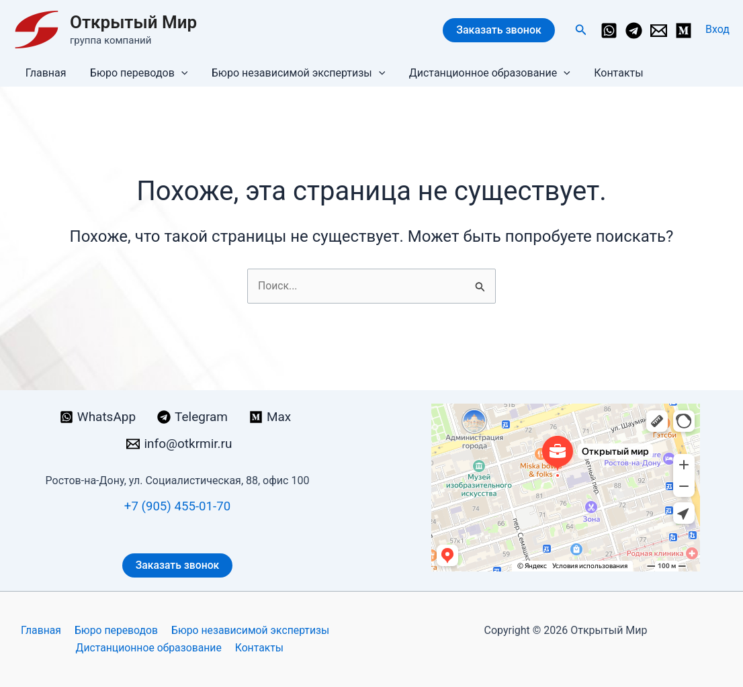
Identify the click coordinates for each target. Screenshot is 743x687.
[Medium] (683, 30)
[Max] (273, 417)
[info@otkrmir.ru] (658, 30)
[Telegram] (633, 30)
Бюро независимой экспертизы (293, 73)
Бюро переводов (136, 73)
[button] (581, 29)
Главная (44, 72)
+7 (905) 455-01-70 (177, 505)
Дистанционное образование (481, 73)
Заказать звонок (498, 30)
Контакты (608, 72)
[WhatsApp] (609, 30)
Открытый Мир (133, 22)
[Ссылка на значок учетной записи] (717, 29)
